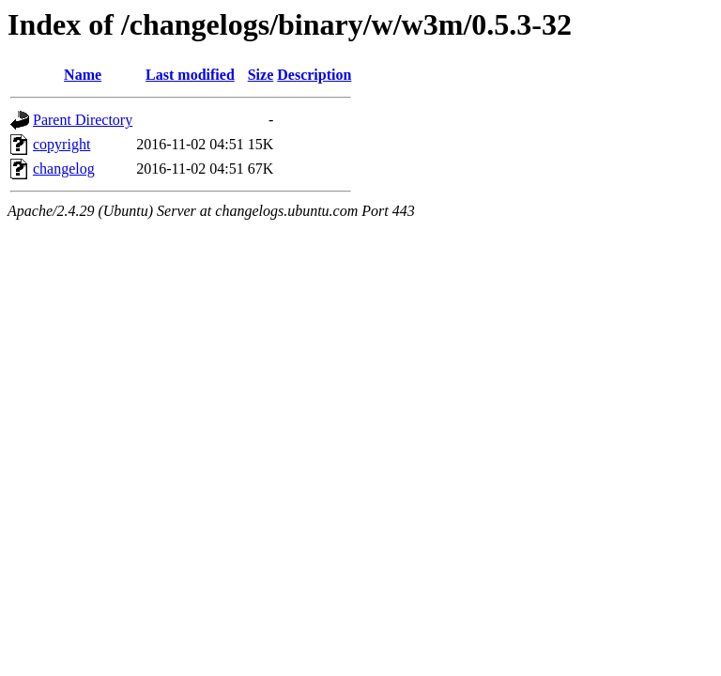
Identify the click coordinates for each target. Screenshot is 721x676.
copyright (61, 144)
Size (261, 75)
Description (314, 75)
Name (82, 75)
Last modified (190, 75)
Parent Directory (82, 120)
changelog (64, 169)
